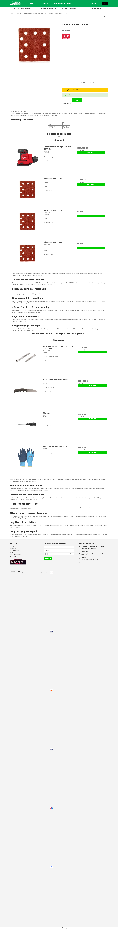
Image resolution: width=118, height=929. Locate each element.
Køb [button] (77, 100)
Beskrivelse (13, 108)
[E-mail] (59, 550)
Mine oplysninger (14, 550)
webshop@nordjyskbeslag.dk (90, 559)
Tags (18, 108)
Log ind (12, 552)
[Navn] (59, 547)
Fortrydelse (13, 556)
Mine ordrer (13, 546)
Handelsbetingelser (15, 554)
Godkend (48, 558)
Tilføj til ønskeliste (67, 103)
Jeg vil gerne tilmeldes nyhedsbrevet (60, 554)
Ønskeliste (13, 548)
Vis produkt (90, 152)
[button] (105, 17)
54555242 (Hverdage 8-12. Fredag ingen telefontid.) (92, 553)
